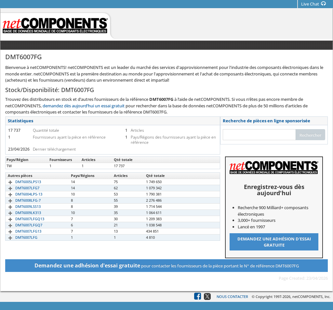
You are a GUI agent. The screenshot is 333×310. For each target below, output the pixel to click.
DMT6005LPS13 (20, 181)
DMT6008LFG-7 (20, 200)
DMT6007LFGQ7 (21, 224)
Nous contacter (232, 296)
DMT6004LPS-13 (21, 194)
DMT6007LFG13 (21, 231)
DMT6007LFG (19, 237)
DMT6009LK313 (20, 212)
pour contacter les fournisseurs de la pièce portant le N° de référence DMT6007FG (166, 265)
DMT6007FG (18, 165)
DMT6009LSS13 (20, 206)
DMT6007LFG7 (20, 187)
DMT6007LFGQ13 (22, 218)
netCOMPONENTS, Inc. (311, 296)
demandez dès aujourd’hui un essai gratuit (84, 106)
